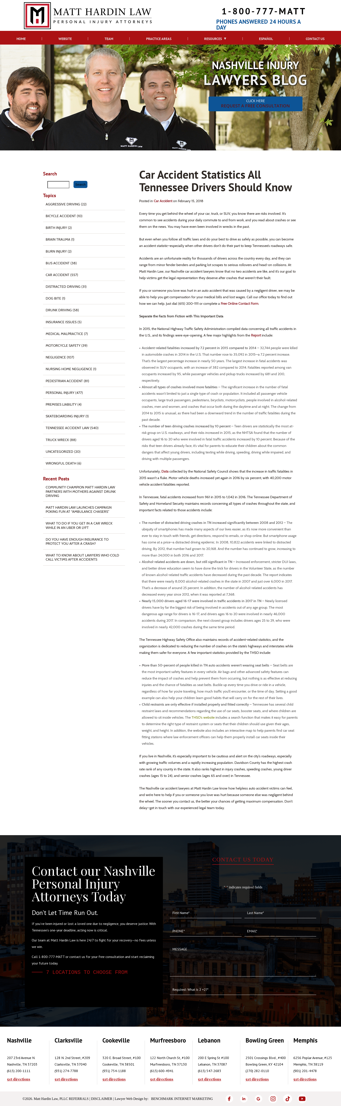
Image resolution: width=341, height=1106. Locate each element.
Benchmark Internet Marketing (182, 1099)
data (165, 471)
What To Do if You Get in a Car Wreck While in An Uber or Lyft (79, 525)
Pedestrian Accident (64, 381)
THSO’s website (203, 717)
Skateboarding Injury (65, 416)
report (256, 335)
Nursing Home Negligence (69, 369)
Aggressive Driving (63, 204)
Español (266, 39)
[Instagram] (273, 1099)
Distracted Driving (63, 287)
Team (109, 39)
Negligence (56, 357)
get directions (18, 1079)
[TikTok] (287, 1099)
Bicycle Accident (61, 216)
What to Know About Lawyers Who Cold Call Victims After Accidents (82, 557)
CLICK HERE (256, 103)
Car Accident (163, 201)
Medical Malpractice (64, 334)
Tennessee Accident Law (67, 428)
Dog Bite (53, 298)
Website (65, 39)
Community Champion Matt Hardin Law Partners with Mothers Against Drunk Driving (81, 491)
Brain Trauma (58, 239)
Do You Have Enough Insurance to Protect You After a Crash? (77, 541)
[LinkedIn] (244, 1099)
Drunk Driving (59, 310)
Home (21, 39)
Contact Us (315, 39)
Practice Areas (158, 39)
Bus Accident (58, 263)
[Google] (258, 1099)
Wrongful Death (61, 463)
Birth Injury (56, 228)
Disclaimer (101, 1099)
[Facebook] (229, 1099)
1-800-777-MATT (264, 11)
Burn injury (56, 251)
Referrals (79, 1099)
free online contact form (239, 303)
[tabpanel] (31, 1059)
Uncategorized (59, 452)
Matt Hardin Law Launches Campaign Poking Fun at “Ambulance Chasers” (79, 509)
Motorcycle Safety (63, 345)
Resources (213, 39)
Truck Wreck (57, 440)
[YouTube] (302, 1099)
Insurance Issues (61, 322)
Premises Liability (61, 404)
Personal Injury (60, 393)
